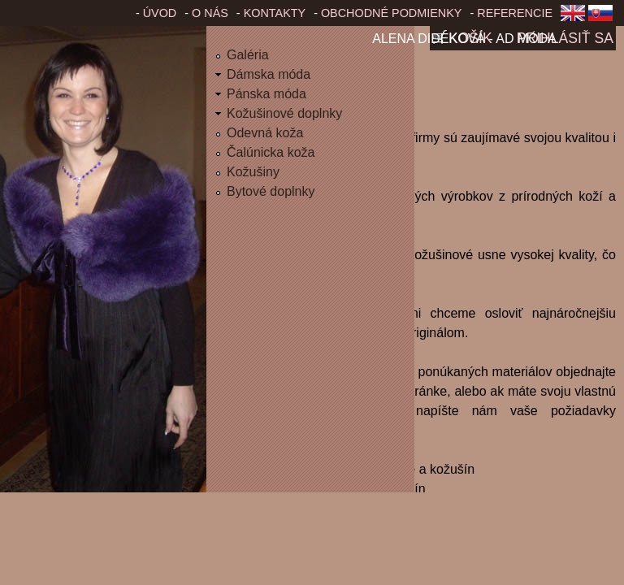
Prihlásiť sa (565, 38)
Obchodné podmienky (391, 13)
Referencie (514, 13)
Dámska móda (268, 74)
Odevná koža (265, 133)
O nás (210, 13)
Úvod (160, 13)
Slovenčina (604, 18)
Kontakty (275, 13)
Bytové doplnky (271, 191)
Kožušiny (253, 172)
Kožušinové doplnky (284, 113)
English (573, 18)
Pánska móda (266, 94)
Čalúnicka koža (271, 152)
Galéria (248, 55)
